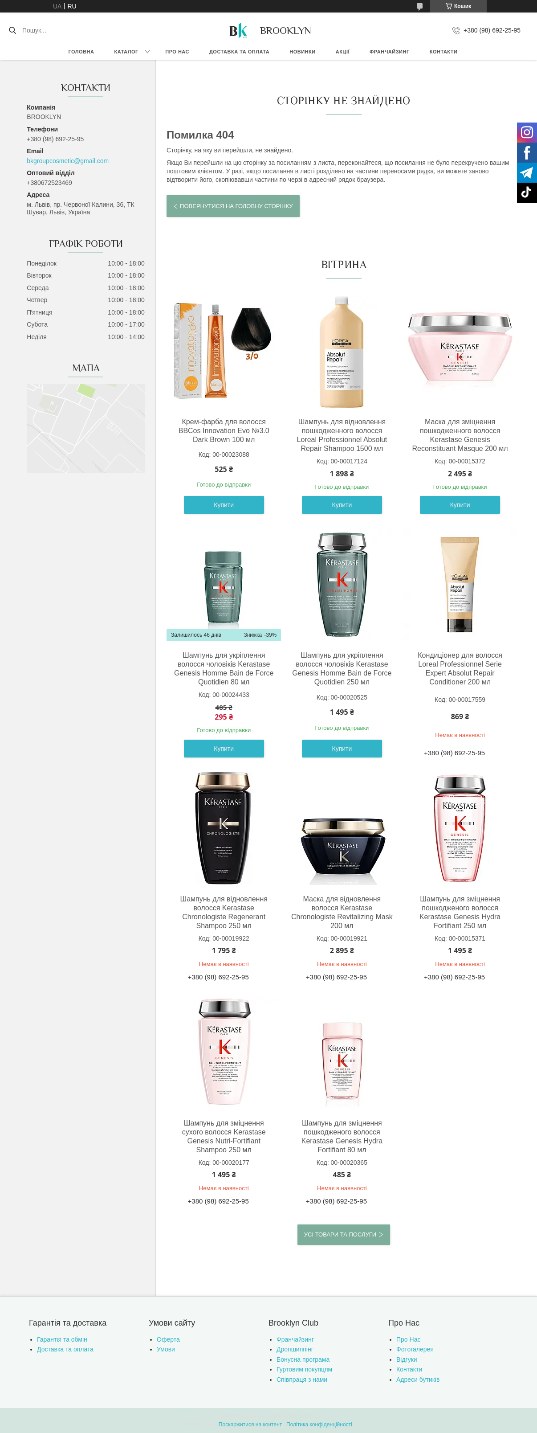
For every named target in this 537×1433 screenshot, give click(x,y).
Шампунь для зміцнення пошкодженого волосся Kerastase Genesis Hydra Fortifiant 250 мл (459, 912)
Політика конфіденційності (319, 1424)
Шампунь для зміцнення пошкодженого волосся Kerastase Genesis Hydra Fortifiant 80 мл (341, 1136)
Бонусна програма (303, 1359)
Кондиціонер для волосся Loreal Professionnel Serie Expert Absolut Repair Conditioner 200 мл (460, 668)
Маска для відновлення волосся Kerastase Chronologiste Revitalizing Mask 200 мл (342, 912)
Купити (224, 504)
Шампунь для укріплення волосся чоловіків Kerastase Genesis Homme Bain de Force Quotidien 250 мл (341, 668)
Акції (343, 51)
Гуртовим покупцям (304, 1369)
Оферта (168, 1339)
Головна (81, 51)
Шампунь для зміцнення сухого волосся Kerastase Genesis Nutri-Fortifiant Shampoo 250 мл (224, 1136)
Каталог (126, 51)
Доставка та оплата (239, 51)
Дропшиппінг (295, 1349)
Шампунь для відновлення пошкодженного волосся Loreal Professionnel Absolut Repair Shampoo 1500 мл (342, 435)
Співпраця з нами (302, 1379)
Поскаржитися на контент (250, 1424)
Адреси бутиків (417, 1379)
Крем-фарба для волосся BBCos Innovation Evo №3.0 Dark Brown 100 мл (224, 430)
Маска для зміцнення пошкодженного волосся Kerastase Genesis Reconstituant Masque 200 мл (460, 435)
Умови (166, 1349)
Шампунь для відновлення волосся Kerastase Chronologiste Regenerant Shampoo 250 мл (223, 912)
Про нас (177, 51)
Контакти (444, 51)
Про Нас (408, 1339)
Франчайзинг (390, 51)
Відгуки (406, 1359)
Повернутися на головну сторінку (236, 206)
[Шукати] (12, 30)
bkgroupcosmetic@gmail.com (68, 160)
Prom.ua (310, 1416)
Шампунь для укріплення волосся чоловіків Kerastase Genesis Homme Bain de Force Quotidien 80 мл (223, 668)
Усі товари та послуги (340, 1234)
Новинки (302, 51)
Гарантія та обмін (62, 1339)
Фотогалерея (415, 1349)
